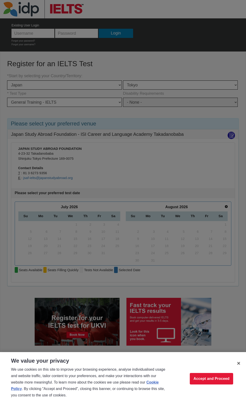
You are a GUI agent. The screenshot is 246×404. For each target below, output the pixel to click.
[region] (123, 378)
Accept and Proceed (211, 379)
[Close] (239, 363)
